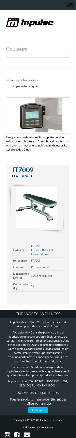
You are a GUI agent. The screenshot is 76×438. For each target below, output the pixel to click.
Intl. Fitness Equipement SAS (38, 427)
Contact (27, 434)
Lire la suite (38, 410)
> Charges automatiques (23, 86)
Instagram (7, 434)
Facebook (17, 434)
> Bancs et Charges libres (23, 80)
